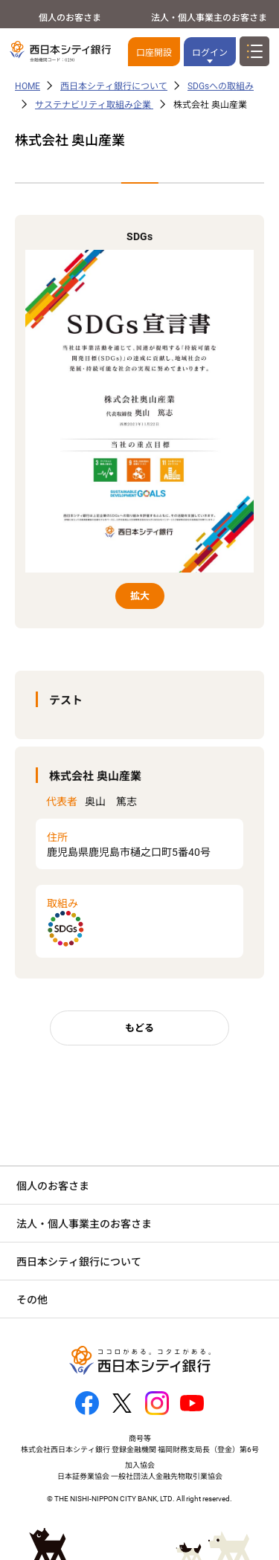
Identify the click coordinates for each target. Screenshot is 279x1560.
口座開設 (154, 53)
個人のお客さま (70, 18)
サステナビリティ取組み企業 (94, 105)
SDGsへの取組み (220, 86)
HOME (27, 86)
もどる (139, 1028)
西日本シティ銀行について (113, 86)
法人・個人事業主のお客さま (209, 18)
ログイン (210, 53)
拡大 (140, 596)
